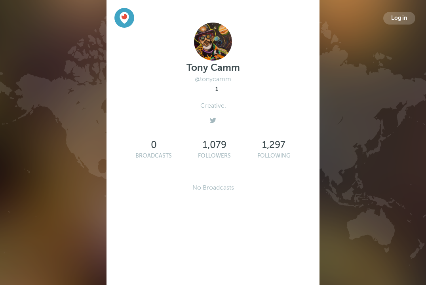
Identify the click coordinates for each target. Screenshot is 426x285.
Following (274, 156)
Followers (214, 156)
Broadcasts (153, 156)
